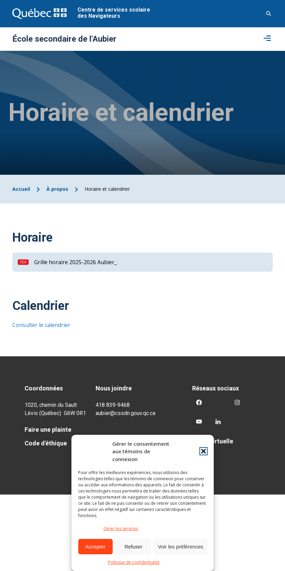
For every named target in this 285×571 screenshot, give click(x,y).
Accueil (21, 189)
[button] (203, 451)
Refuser (134, 546)
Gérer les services (120, 528)
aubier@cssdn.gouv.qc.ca (125, 413)
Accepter (95, 546)
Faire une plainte (48, 429)
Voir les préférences (180, 546)
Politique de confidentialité (134, 562)
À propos (57, 189)
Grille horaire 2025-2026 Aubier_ (75, 262)
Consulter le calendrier (41, 325)
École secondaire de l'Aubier (64, 39)
